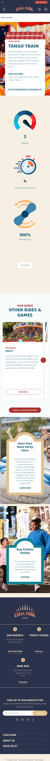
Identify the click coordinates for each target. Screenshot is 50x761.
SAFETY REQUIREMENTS (18, 89)
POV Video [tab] (25, 265)
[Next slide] (43, 360)
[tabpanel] (25, 280)
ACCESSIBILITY (35, 89)
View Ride (23, 392)
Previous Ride (6, 17)
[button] (45, 9)
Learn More (25, 488)
